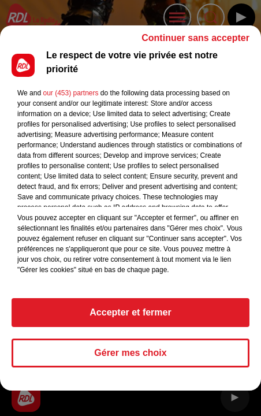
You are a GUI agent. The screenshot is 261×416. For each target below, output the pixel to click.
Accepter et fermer (130, 317)
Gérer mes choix (130, 358)
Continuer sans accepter (195, 43)
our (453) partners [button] (70, 98)
